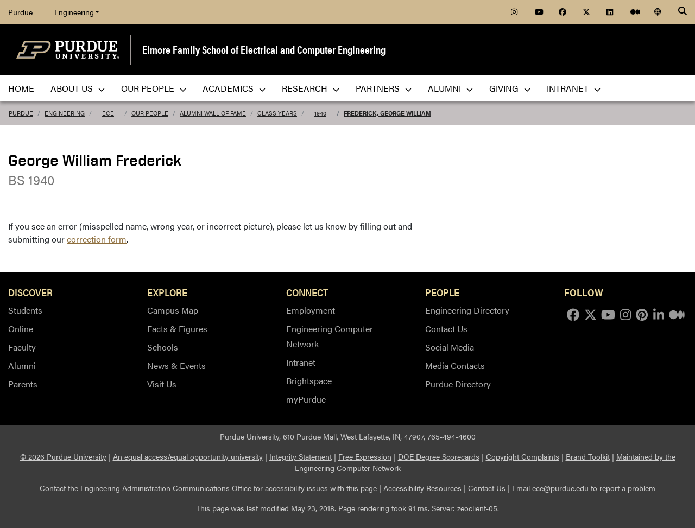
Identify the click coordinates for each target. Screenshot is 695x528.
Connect (307, 292)
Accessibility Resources (422, 487)
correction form (97, 239)
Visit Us (161, 384)
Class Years (277, 113)
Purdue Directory (458, 384)
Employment (310, 310)
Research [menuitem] (310, 88)
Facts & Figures (177, 328)
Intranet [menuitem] (574, 88)
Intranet (300, 362)
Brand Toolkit (588, 456)
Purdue (20, 12)
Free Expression (364, 456)
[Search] (682, 11)
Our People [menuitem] (153, 88)
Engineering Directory (467, 310)
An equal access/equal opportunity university (188, 456)
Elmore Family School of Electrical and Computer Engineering (264, 49)
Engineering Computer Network (329, 336)
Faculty (22, 347)
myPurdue (306, 399)
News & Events (176, 365)
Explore (167, 292)
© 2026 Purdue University (63, 456)
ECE (108, 113)
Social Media (449, 347)
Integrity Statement (300, 456)
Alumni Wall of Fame (213, 113)
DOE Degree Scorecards (438, 456)
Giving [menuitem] (509, 88)
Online (20, 328)
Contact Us (446, 328)
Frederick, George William (387, 113)
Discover (30, 292)
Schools (162, 347)
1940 (320, 113)
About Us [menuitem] (77, 88)
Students (25, 310)
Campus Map (172, 310)
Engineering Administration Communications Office (165, 487)
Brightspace (309, 380)
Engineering (76, 12)
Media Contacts (455, 365)
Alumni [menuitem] (450, 88)
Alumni (22, 365)
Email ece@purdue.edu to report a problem (583, 487)
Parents (22, 384)
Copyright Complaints (522, 456)
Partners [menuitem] (384, 88)
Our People (149, 113)
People (442, 292)
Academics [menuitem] (234, 88)
